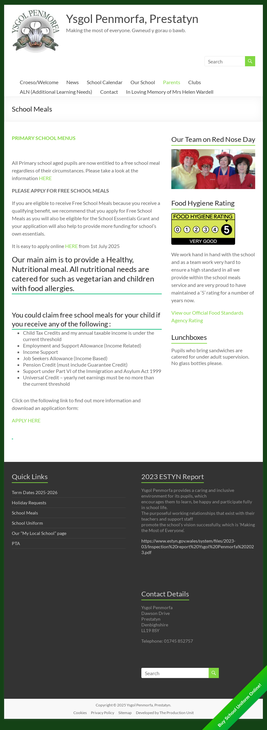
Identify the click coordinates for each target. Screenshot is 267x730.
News (72, 82)
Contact (109, 92)
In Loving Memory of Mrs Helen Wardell (169, 92)
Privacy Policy (102, 712)
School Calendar (104, 82)
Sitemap (125, 712)
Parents (171, 82)
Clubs (194, 82)
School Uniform (27, 523)
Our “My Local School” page (39, 533)
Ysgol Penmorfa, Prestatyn (132, 18)
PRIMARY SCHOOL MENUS (44, 138)
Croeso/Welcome (39, 82)
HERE (45, 178)
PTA (16, 543)
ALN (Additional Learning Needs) (56, 92)
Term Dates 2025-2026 (34, 492)
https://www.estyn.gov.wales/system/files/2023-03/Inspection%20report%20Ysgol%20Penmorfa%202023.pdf (197, 546)
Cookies (80, 712)
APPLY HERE (26, 420)
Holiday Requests (29, 502)
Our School (142, 82)
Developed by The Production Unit (165, 712)
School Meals (25, 512)
